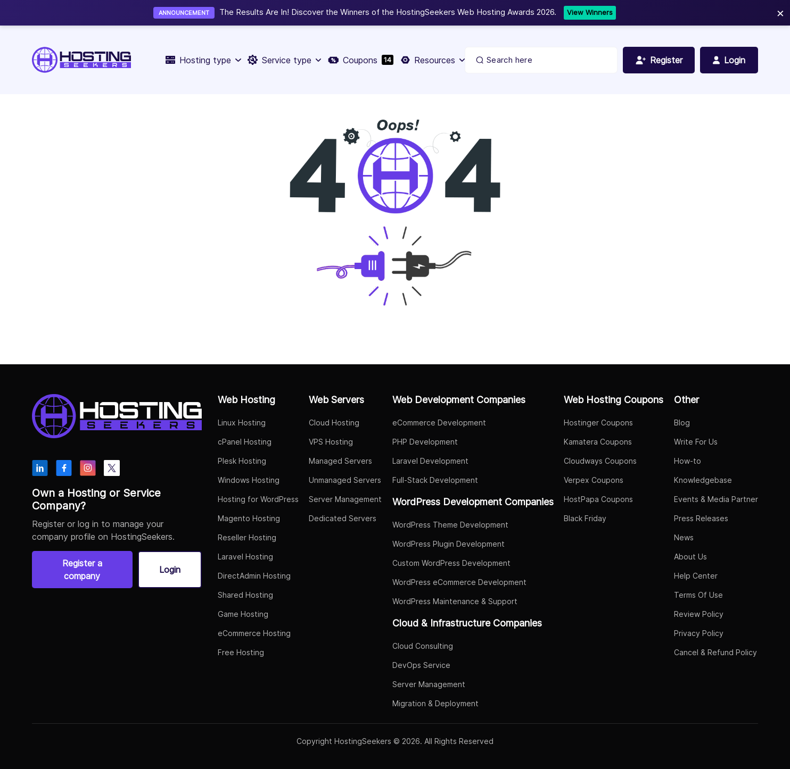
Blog (682, 422)
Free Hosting (241, 652)
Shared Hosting (245, 594)
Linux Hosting (242, 422)
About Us (690, 556)
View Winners (590, 12)
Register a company (82, 569)
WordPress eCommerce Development (459, 582)
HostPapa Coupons (598, 499)
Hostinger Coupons (598, 422)
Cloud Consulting (422, 645)
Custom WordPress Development (451, 562)
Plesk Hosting (242, 460)
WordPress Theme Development (450, 524)
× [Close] (780, 12)
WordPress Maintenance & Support (454, 601)
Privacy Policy (698, 633)
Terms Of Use (698, 594)
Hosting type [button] (203, 60)
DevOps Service (421, 665)
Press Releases (701, 518)
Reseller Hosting (247, 537)
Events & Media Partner (716, 499)
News (684, 537)
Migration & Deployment (435, 703)
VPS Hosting (331, 441)
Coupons (360, 60)
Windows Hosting (248, 479)
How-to (687, 460)
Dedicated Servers (342, 518)
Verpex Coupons (593, 479)
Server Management (345, 499)
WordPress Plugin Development (448, 543)
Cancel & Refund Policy (715, 652)
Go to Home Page (340, 339)
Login (169, 569)
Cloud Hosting (334, 422)
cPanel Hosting (244, 441)
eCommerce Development (439, 422)
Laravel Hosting (245, 556)
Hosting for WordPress (258, 499)
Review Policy (698, 613)
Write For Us (696, 441)
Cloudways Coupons (600, 460)
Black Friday (585, 518)
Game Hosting (243, 613)
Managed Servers (340, 460)
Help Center (696, 575)
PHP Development (425, 441)
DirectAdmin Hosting (254, 575)
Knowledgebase (703, 479)
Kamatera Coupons (598, 441)
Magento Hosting (249, 518)
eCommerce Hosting (254, 633)
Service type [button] (284, 60)
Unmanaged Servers (345, 479)
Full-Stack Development (435, 479)
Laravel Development (430, 460)
